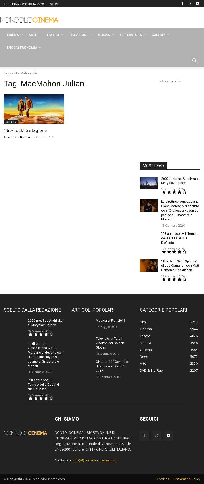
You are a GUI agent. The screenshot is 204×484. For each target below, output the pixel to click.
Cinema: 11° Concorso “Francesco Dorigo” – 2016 (112, 366)
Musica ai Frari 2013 (111, 320)
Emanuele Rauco (17, 137)
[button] (194, 60)
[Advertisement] (138, 19)
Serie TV (10, 122)
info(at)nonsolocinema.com (94, 460)
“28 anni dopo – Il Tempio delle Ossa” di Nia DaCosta (179, 238)
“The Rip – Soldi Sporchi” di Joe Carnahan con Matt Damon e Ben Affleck (180, 266)
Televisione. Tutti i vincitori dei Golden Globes (110, 343)
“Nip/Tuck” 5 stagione (25, 130)
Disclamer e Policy (186, 479)
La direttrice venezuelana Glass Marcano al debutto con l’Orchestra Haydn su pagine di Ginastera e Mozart (180, 210)
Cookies (163, 479)
